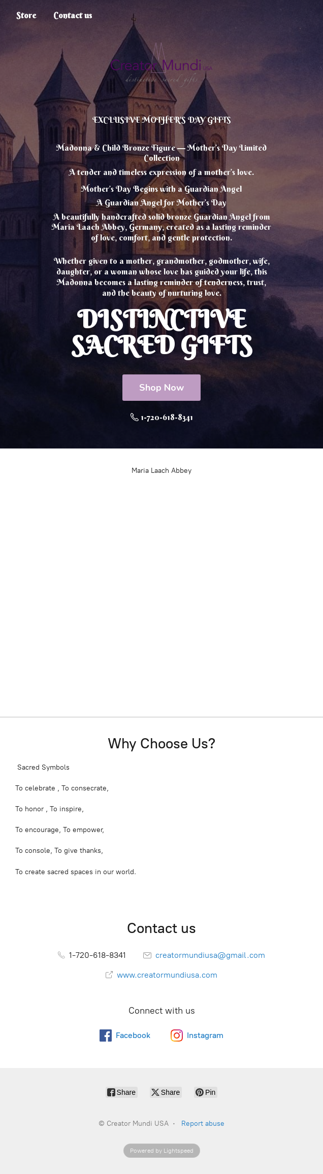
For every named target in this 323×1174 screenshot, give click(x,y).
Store (26, 15)
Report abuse (202, 1123)
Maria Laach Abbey (161, 470)
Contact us (72, 15)
